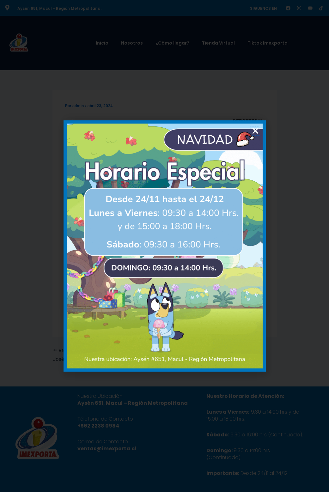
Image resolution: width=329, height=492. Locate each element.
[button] (255, 131)
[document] (164, 246)
